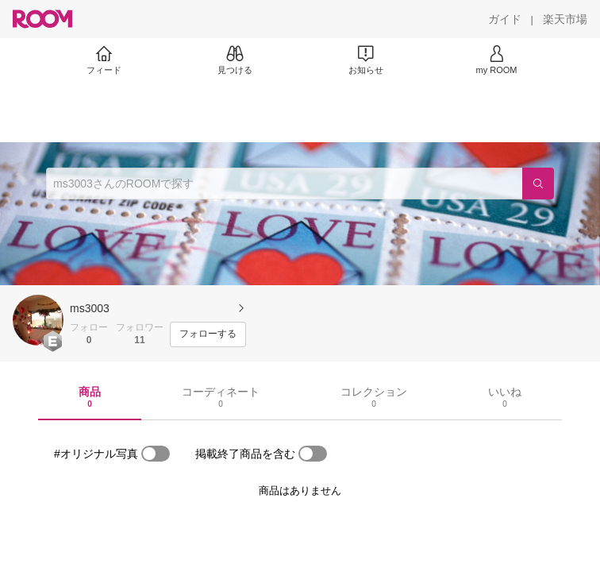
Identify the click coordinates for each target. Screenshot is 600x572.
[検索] (538, 183)
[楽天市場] (565, 19)
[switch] (155, 454)
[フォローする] (208, 334)
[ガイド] (504, 19)
